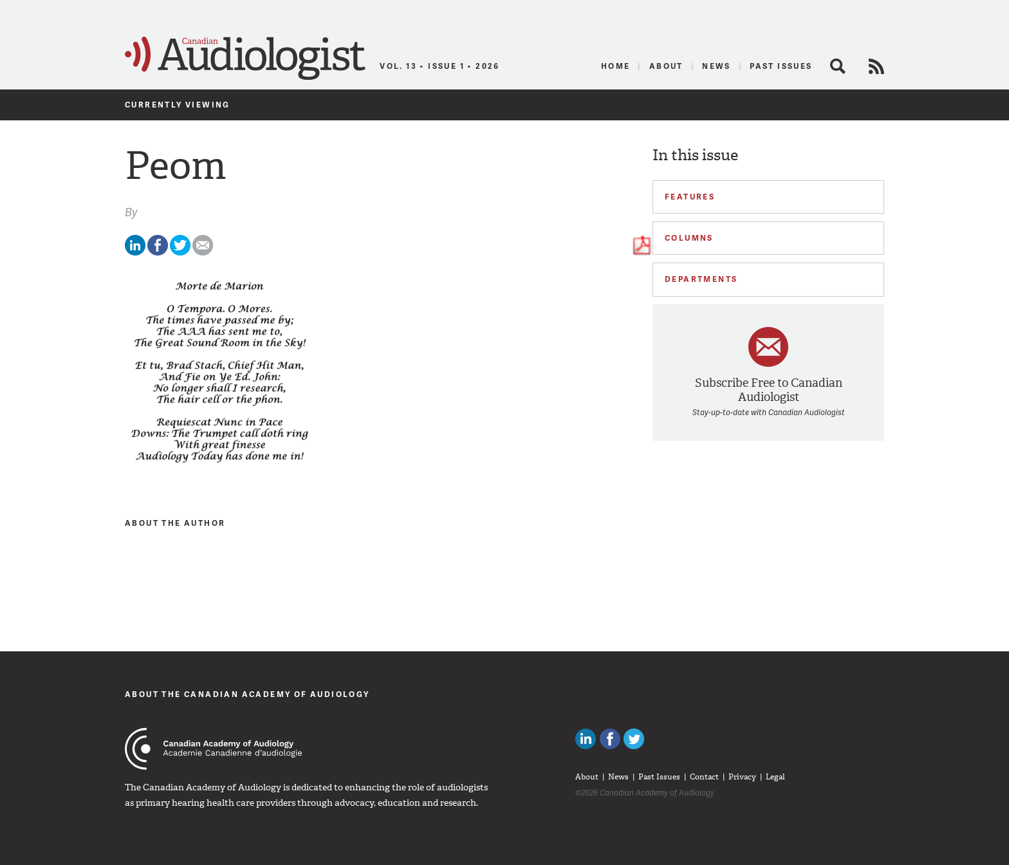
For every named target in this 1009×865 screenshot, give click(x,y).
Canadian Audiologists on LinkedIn (585, 739)
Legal (775, 777)
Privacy (742, 777)
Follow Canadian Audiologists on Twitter (634, 739)
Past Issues (781, 65)
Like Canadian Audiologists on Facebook (610, 739)
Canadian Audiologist (245, 58)
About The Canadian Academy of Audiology (247, 694)
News (716, 65)
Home (616, 65)
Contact (704, 777)
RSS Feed (876, 66)
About (666, 65)
